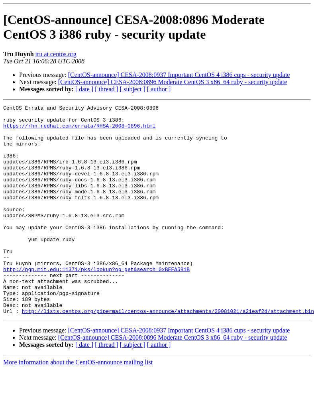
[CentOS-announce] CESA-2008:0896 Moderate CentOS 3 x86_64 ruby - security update (172, 82)
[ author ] (159, 89)
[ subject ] (132, 89)
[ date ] (84, 89)
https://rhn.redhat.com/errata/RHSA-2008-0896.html (79, 130)
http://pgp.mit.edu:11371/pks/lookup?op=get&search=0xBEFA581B (96, 302)
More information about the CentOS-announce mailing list (78, 404)
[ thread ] (106, 89)
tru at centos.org (56, 54)
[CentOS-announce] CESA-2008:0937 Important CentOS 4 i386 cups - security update (179, 74)
